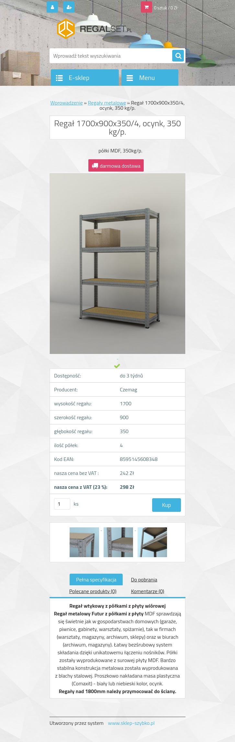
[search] (178, 56)
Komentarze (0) (147, 591)
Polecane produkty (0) (93, 591)
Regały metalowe (107, 103)
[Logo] (94, 31)
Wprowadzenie (66, 103)
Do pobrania (144, 579)
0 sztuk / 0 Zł (165, 8)
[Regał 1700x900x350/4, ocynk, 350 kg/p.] (85, 528)
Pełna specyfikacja (96, 579)
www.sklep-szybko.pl (131, 723)
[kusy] (62, 504)
